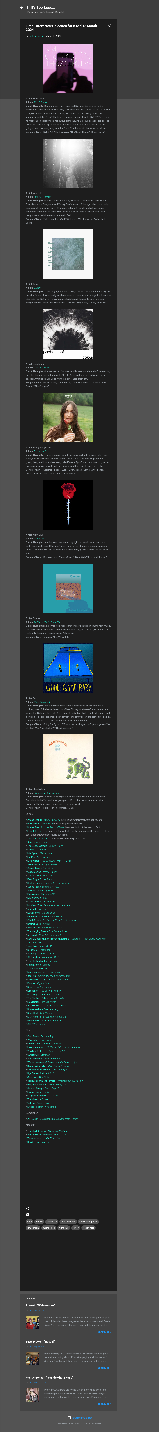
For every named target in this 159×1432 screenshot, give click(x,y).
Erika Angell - (49, 860)
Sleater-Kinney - (46, 1088)
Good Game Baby (43, 702)
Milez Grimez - (37, 898)
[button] (109, 26)
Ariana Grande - (44, 820)
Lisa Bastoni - (41, 1002)
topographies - (42, 872)
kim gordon (33, 1227)
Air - (53, 1119)
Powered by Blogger (79, 1417)
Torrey (37, 287)
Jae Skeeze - (46, 1005)
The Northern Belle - (46, 998)
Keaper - (39, 987)
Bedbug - (49, 883)
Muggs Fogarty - (41, 1106)
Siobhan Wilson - (45, 1058)
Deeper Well (40, 451)
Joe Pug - (48, 976)
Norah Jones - (38, 964)
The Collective (41, 102)
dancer (39, 1221)
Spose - (43, 886)
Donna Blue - (45, 827)
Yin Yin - (38, 838)
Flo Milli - (38, 857)
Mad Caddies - (43, 901)
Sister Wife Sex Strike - (42, 1077)
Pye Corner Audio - (40, 1073)
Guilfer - (37, 849)
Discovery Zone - (43, 994)
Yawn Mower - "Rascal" (40, 1341)
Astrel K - (44, 927)
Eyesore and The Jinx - (43, 894)
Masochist (39, 538)
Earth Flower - (41, 912)
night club (64, 1227)
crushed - (37, 909)
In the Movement (42, 196)
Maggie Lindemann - (43, 1095)
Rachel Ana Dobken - (44, 1020)
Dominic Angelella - (48, 1066)
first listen (52, 1221)
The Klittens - (37, 1099)
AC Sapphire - (42, 957)
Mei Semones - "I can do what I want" (49, 1377)
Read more (104, 1332)
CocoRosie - (41, 1036)
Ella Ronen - (44, 990)
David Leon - (38, 1142)
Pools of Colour (41, 367)
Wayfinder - (39, 1040)
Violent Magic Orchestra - (47, 1134)
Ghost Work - (48, 979)
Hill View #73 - (49, 905)
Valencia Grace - (39, 1103)
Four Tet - (35, 831)
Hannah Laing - (39, 1092)
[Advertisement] (130, 65)
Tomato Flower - (37, 968)
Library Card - (44, 1043)
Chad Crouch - (51, 920)
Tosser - (40, 875)
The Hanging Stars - (47, 931)
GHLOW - (36, 1024)
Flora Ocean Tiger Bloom (46, 793)
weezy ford (88, 1227)
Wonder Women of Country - (52, 1062)
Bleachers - (38, 950)
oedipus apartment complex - (55, 1080)
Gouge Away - (40, 868)
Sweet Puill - (38, 1054)
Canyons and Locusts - (47, 1069)
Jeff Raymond (68, 1221)
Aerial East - (42, 864)
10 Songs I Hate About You (47, 622)
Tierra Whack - (44, 1138)
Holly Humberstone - (46, 1084)
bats (29, 1221)
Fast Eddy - (39, 879)
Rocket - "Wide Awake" (40, 1305)
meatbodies (49, 1227)
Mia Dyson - (40, 853)
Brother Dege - (38, 924)
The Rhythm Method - (42, 961)
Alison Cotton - (40, 890)
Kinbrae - (38, 983)
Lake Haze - (53, 1047)
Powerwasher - (44, 1009)
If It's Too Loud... (41, 7)
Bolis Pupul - (40, 823)
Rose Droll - (41, 1013)
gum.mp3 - (44, 935)
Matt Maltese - (46, 1016)
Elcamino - (44, 916)
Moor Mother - (44, 972)
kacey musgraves (88, 1221)
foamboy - (40, 946)
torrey (76, 1227)
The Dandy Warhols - (45, 846)
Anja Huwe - (37, 842)
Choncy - (41, 953)
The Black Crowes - (47, 1131)
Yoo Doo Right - (46, 1051)
